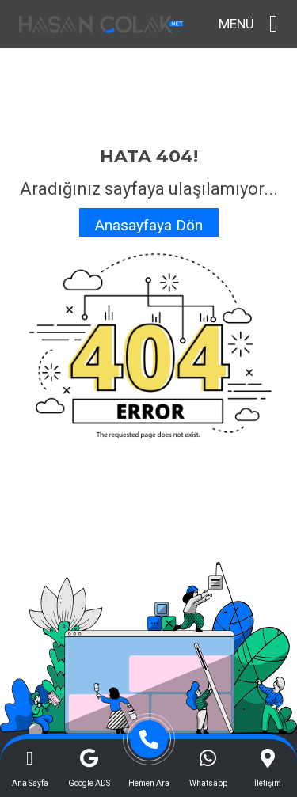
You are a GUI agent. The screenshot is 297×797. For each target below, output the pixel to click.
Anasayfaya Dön (149, 225)
